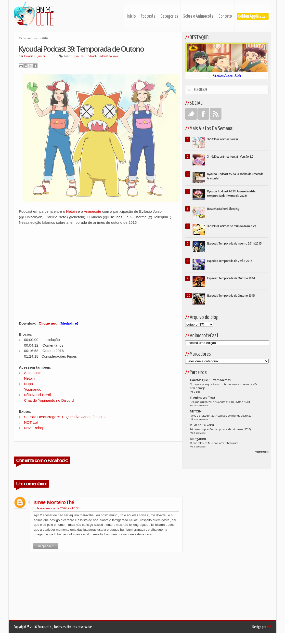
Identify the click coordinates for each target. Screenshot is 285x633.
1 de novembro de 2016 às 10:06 (56, 508)
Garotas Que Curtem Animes (210, 380)
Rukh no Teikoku (202, 425)
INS (269, 627)
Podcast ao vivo (108, 56)
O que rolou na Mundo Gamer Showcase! (213, 443)
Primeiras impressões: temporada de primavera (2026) (220, 429)
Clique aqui (49, 323)
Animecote (93, 211)
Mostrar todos (262, 451)
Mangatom (198, 438)
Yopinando (32, 389)
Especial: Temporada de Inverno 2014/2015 (234, 243)
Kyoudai (79, 56)
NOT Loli (31, 422)
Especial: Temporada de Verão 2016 (229, 261)
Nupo (28, 384)
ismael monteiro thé (53, 502)
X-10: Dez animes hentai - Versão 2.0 (230, 156)
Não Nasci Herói (37, 395)
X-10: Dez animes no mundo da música (231, 226)
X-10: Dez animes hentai (222, 139)
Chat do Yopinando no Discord (49, 400)
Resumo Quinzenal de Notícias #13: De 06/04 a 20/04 (220, 402)
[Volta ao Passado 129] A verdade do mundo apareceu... (221, 415)
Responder (45, 546)
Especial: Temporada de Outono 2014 (231, 278)
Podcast (91, 56)
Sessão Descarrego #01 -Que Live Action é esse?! (65, 417)
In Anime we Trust (202, 397)
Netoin (72, 211)
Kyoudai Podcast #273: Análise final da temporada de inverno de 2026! (231, 193)
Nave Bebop (34, 428)
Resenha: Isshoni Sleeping (223, 209)
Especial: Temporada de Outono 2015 (231, 295)
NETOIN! (196, 411)
